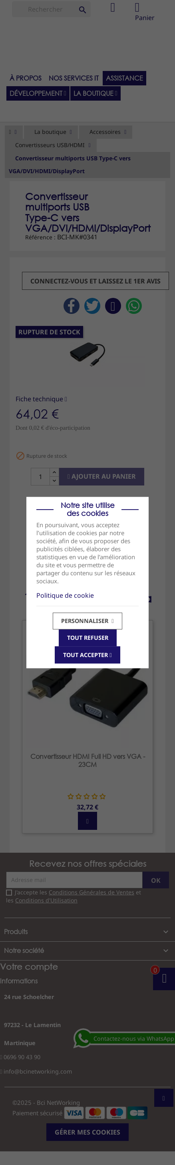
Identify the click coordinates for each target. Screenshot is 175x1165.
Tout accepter (87, 655)
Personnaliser (87, 621)
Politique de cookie (65, 595)
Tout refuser (87, 637)
